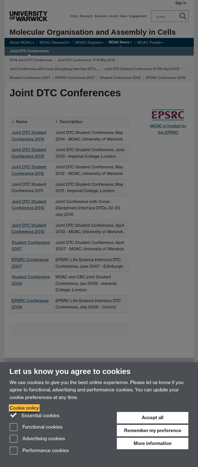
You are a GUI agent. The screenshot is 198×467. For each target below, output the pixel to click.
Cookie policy (24, 408)
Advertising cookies (37, 439)
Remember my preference (152, 430)
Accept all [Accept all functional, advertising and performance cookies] (152, 417)
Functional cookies (36, 427)
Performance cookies (39, 451)
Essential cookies (35, 415)
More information (153, 443)
